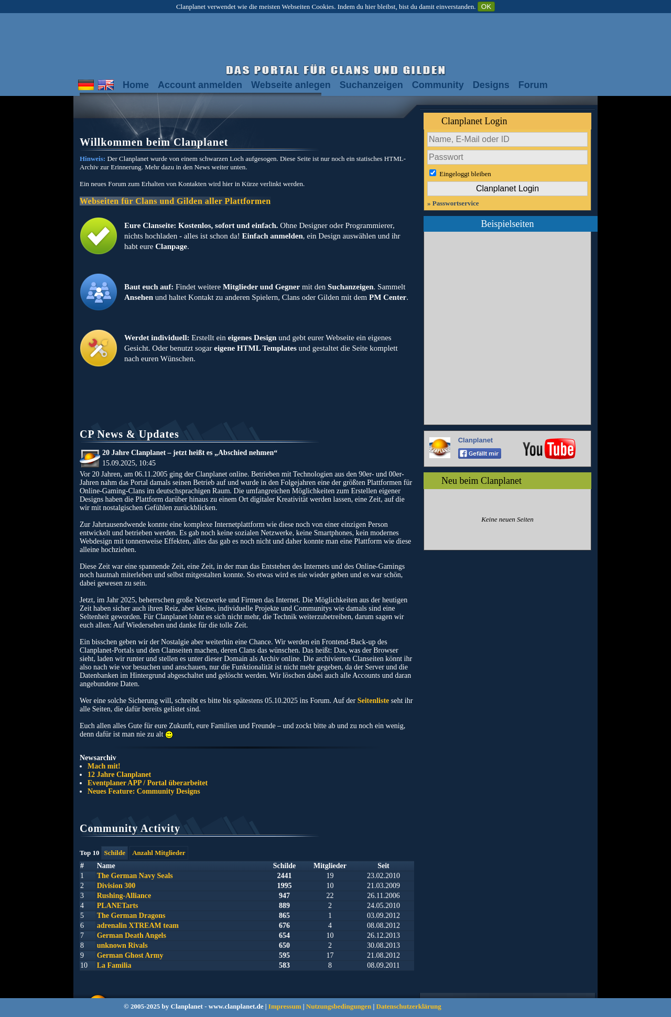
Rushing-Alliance (124, 896)
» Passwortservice (453, 203)
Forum (533, 85)
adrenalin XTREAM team (138, 925)
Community (438, 85)
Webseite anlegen (291, 85)
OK (486, 6)
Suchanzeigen (371, 85)
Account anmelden (200, 85)
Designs (491, 85)
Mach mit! (104, 766)
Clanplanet (475, 440)
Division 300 (116, 886)
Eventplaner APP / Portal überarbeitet (148, 783)
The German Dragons (131, 915)
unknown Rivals (122, 945)
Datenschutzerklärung (408, 1006)
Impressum (284, 1006)
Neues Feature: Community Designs (144, 791)
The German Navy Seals (135, 876)
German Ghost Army (130, 955)
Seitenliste (373, 701)
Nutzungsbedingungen (338, 1006)
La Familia (114, 965)
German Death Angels (131, 935)
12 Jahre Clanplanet (119, 774)
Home (136, 85)
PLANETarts (117, 906)
